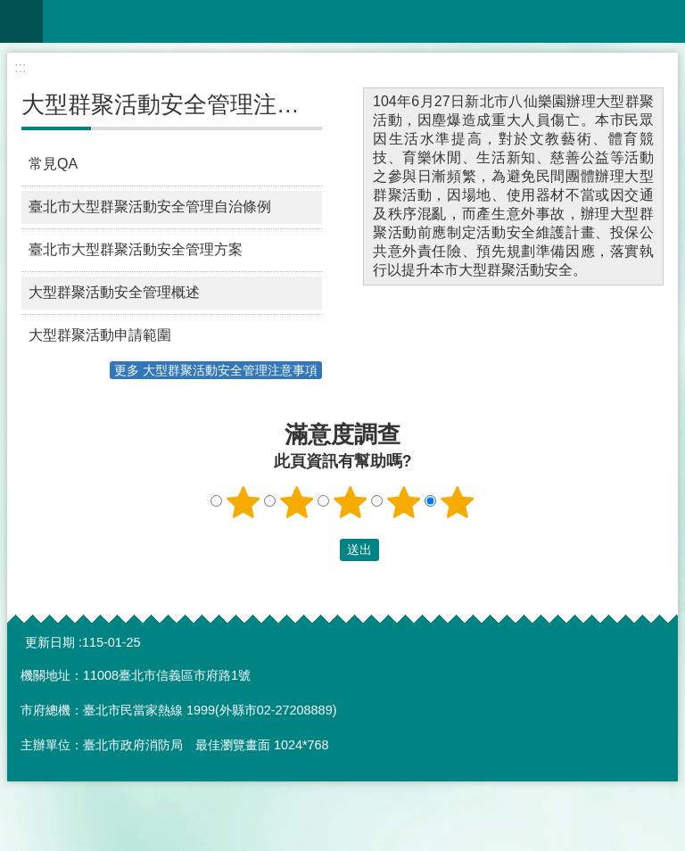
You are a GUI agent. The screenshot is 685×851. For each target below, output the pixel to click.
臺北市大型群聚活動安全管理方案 (136, 249)
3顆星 (350, 502)
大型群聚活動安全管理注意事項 (183, 104)
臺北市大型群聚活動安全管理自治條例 (150, 206)
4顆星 (404, 502)
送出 (323, 549)
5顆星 (458, 502)
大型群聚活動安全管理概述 (114, 292)
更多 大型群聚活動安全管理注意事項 (216, 370)
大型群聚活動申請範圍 (100, 335)
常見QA (53, 163)
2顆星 (297, 502)
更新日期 (50, 642)
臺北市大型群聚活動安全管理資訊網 (364, 21)
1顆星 (243, 502)
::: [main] (20, 67)
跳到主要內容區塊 (9, 9)
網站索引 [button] (21, 21)
